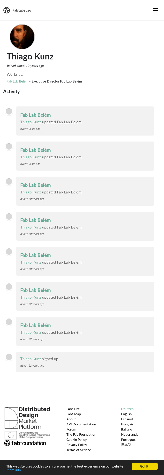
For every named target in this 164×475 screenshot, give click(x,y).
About (71, 419)
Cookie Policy (76, 439)
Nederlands (129, 434)
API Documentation (81, 424)
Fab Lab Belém (17, 81)
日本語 (126, 445)
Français (127, 424)
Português (128, 439)
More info (13, 470)
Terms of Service (78, 450)
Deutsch (127, 409)
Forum (71, 429)
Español (127, 419)
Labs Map (73, 414)
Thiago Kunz (30, 121)
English (126, 414)
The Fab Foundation (81, 434)
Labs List (72, 409)
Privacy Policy (76, 445)
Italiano (126, 429)
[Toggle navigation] (155, 10)
